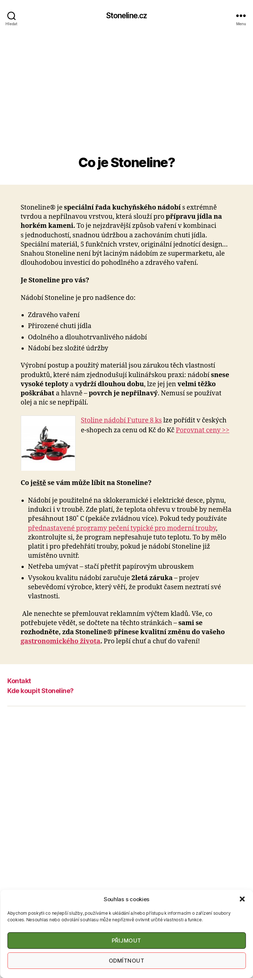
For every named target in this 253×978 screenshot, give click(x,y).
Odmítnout (127, 960)
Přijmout (126, 940)
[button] (242, 899)
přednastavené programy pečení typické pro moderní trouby (122, 528)
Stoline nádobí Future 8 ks (121, 420)
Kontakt (19, 681)
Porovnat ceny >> (203, 430)
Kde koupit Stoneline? (40, 691)
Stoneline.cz (126, 15)
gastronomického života (60, 641)
